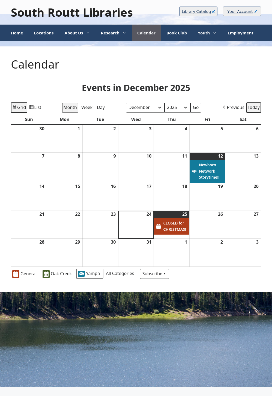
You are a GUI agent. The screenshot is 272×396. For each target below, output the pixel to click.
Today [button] (254, 107)
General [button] (24, 274)
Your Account (242, 11)
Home (17, 33)
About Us (80, 33)
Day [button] (101, 107)
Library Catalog (198, 11)
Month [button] (70, 107)
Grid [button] (19, 108)
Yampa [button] (89, 273)
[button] (121, 274)
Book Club (176, 33)
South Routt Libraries (72, 12)
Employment (240, 33)
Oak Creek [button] (57, 274)
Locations (43, 33)
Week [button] (86, 107)
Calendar (146, 33)
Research (116, 33)
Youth (210, 33)
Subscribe (154, 273)
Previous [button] (233, 107)
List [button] (35, 108)
